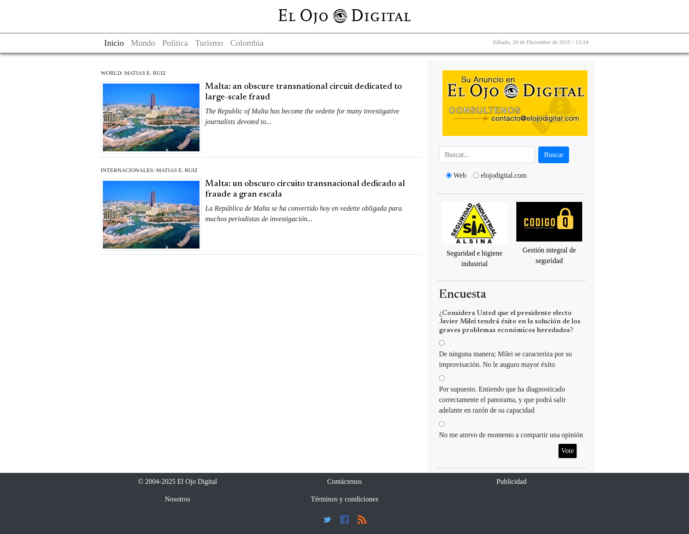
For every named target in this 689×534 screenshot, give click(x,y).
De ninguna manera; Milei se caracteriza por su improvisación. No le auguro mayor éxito (505, 359)
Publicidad (511, 481)
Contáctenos (344, 481)
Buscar (553, 154)
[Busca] (487, 154)
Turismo (209, 43)
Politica (175, 43)
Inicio (114, 43)
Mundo (143, 43)
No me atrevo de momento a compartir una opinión (511, 435)
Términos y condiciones (344, 499)
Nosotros (177, 499)
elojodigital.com (503, 175)
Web (459, 175)
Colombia (247, 43)
